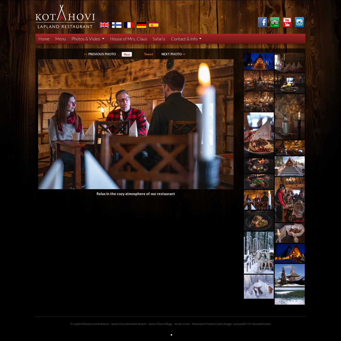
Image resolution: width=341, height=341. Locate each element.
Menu (60, 38)
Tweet (148, 54)
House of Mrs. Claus (128, 38)
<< (100, 54)
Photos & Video (86, 38)
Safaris (159, 38)
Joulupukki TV (242, 324)
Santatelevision (261, 324)
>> (174, 54)
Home (43, 38)
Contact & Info (184, 38)
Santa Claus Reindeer (124, 324)
